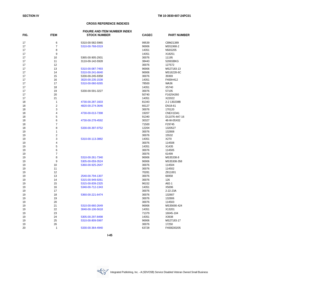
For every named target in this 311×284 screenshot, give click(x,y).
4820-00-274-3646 (92, 105)
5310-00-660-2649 (92, 205)
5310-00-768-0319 (92, 46)
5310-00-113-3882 (92, 138)
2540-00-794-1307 (92, 175)
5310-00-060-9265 (92, 83)
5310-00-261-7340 (92, 157)
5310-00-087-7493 (92, 68)
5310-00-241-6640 (92, 72)
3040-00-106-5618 (92, 209)
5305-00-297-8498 (92, 216)
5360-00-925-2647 (92, 164)
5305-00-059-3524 (92, 161)
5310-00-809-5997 (92, 220)
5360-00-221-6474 (92, 194)
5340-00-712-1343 (92, 187)
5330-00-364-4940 (92, 227)
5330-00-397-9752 (92, 127)
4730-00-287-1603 (92, 101)
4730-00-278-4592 (92, 120)
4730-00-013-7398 (92, 113)
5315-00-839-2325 (92, 183)
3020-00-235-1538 (92, 79)
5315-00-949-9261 (92, 179)
